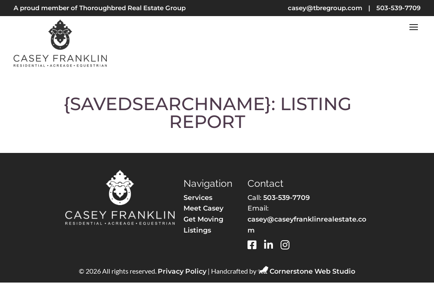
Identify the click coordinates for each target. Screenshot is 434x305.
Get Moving (203, 219)
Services (198, 198)
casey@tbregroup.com (325, 8)
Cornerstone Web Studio (312, 271)
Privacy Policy (182, 271)
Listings (197, 230)
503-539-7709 (398, 8)
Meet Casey (203, 208)
